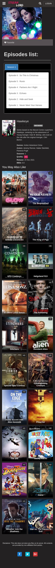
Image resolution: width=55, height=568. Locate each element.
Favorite (9, 42)
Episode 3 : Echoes (17, 93)
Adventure (33, 145)
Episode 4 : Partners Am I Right (23, 87)
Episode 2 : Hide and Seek (21, 99)
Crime (40, 145)
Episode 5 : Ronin (17, 81)
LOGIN (48, 3)
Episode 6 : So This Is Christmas (23, 75)
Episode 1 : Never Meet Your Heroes (25, 105)
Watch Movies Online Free (16, 4)
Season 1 (11, 67)
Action (26, 145)
